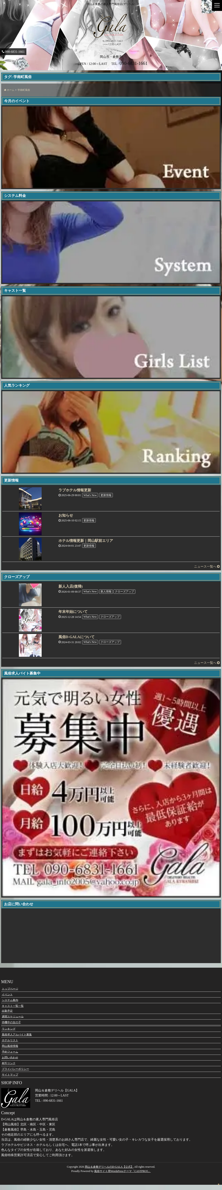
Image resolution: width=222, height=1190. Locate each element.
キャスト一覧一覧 (13, 1010)
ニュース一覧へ (207, 566)
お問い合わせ (10, 1062)
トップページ (10, 993)
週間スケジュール (13, 1021)
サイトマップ (10, 1079)
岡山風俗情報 (10, 1051)
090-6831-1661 (11, 51)
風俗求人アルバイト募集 (17, 1039)
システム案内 (10, 1005)
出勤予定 (7, 1015)
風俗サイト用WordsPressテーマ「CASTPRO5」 (122, 1176)
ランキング (8, 1033)
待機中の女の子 (11, 1027)
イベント (7, 999)
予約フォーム (10, 1056)
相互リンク (8, 1068)
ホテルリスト (10, 1045)
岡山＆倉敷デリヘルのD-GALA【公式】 (109, 1172)
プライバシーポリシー (15, 1074)
